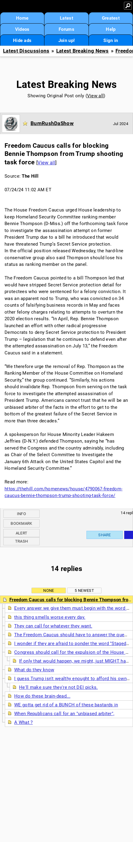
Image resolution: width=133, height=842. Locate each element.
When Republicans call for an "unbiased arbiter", (64, 713)
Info (21, 513)
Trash (21, 541)
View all (95, 95)
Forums (66, 29)
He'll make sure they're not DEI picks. (58, 687)
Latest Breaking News (82, 51)
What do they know (34, 670)
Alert (22, 533)
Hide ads (22, 40)
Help (110, 29)
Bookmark (21, 523)
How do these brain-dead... (42, 696)
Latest (66, 18)
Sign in (110, 40)
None (48, 590)
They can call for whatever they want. (53, 626)
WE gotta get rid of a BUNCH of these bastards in (66, 705)
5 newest (84, 590)
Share (104, 535)
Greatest (111, 18)
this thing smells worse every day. (49, 617)
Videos (22, 29)
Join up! (66, 40)
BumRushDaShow (52, 123)
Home (22, 18)
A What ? (23, 722)
